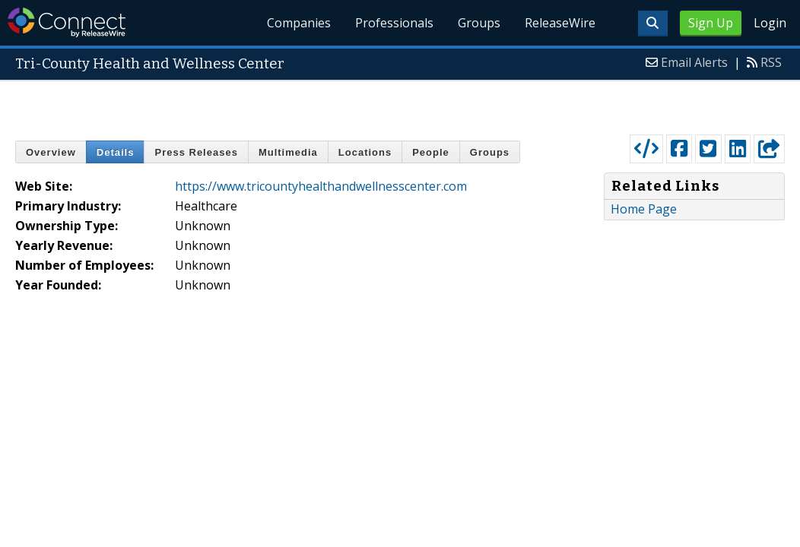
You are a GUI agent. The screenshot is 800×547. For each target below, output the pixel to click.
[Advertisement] (400, 104)
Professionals (394, 22)
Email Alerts (694, 62)
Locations (365, 152)
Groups (479, 22)
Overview (51, 152)
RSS (771, 62)
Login (770, 22)
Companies (300, 22)
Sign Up (710, 22)
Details (116, 152)
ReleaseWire (560, 22)
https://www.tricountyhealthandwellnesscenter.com (321, 186)
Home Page (644, 209)
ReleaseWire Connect (66, 22)
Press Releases (195, 152)
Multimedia (288, 152)
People (430, 152)
